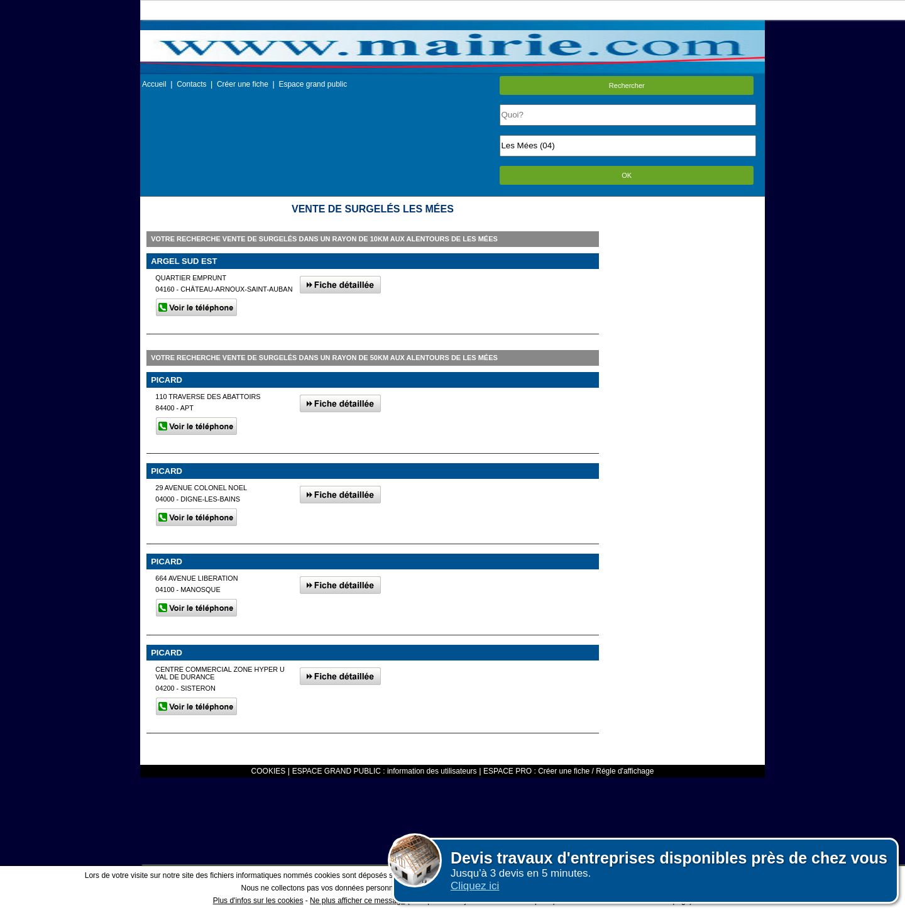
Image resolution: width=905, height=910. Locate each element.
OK (627, 175)
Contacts (191, 84)
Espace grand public (312, 84)
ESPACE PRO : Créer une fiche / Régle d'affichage (568, 771)
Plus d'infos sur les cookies (258, 900)
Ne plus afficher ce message (357, 900)
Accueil (154, 84)
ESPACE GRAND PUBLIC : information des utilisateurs (384, 771)
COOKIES (268, 771)
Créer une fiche (242, 84)
